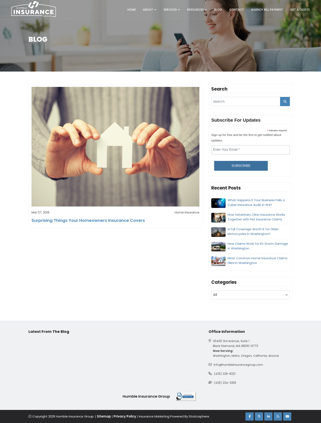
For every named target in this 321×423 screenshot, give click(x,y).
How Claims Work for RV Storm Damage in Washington (258, 245)
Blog (218, 10)
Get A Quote (300, 10)
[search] (250, 101)
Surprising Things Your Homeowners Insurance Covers (88, 220)
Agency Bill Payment (267, 10)
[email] (250, 149)
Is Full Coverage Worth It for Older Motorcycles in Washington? (253, 231)
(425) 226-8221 (224, 374)
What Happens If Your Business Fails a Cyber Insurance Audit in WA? (256, 202)
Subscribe (241, 165)
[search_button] (285, 101)
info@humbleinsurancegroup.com (238, 365)
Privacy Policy (125, 416)
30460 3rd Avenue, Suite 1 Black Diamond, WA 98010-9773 (235, 343)
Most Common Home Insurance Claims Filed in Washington (257, 260)
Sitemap (104, 416)
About (149, 10)
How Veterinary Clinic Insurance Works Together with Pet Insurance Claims (256, 216)
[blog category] (250, 295)
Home (131, 10)
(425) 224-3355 (225, 383)
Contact (236, 10)
